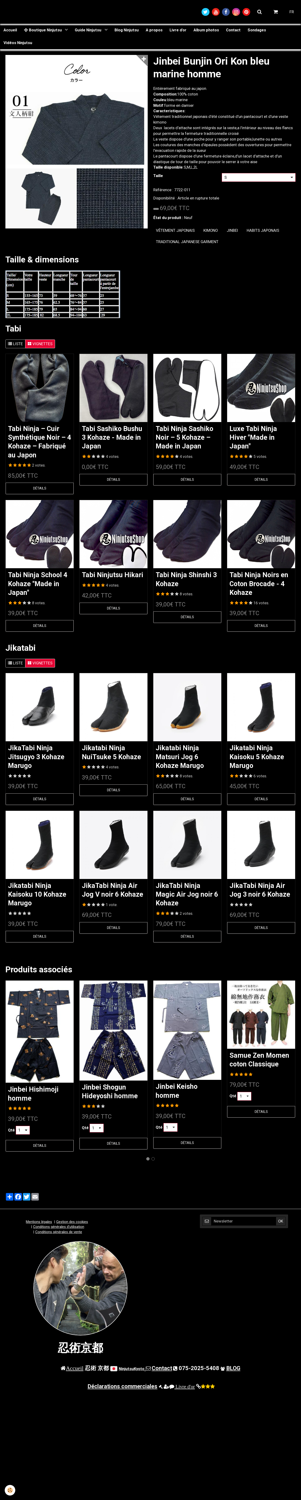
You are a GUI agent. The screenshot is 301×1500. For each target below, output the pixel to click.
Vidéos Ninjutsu (18, 42)
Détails (39, 488)
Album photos (206, 30)
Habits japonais (263, 230)
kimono (210, 230)
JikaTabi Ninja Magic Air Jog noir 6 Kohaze (187, 894)
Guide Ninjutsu (88, 30)
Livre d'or (178, 30)
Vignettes (40, 343)
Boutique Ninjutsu (43, 30)
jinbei (232, 230)
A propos (154, 30)
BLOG (233, 1368)
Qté (11, 1130)
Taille (158, 175)
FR (291, 11)
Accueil (10, 30)
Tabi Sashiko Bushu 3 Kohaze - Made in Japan (112, 437)
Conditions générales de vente (58, 1232)
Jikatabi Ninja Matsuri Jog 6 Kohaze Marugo (180, 757)
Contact (233, 30)
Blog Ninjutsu (127, 30)
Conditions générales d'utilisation (58, 1227)
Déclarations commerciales (122, 1386)
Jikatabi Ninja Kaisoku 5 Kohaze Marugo (257, 757)
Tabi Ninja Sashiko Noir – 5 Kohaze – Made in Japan (184, 437)
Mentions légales (39, 1222)
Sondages (257, 30)
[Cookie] (10, 1490)
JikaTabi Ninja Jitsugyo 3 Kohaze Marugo (36, 757)
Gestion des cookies (72, 1222)
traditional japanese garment (187, 241)
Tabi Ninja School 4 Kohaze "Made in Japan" (37, 584)
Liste (15, 343)
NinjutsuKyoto (131, 1368)
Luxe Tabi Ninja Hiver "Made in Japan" (253, 437)
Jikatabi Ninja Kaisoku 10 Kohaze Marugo (37, 894)
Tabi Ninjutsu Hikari (112, 575)
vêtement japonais (175, 230)
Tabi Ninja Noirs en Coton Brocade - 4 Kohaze (259, 584)
